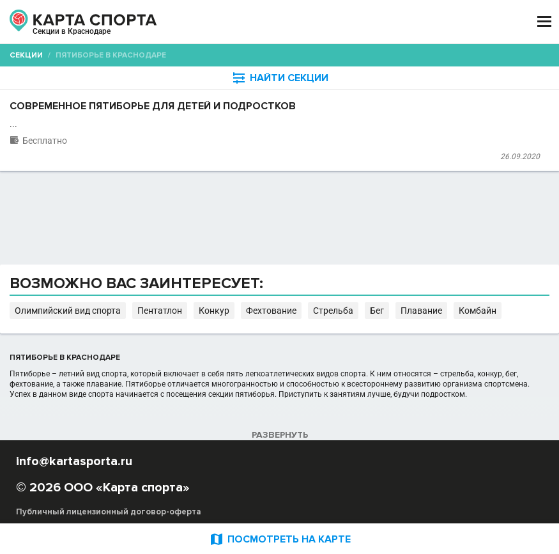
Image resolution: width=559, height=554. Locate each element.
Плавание (421, 310)
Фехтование (271, 310)
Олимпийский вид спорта (68, 310)
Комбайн (477, 310)
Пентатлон (159, 310)
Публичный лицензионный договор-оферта (108, 512)
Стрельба (333, 310)
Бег (377, 310)
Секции (26, 55)
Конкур (214, 310)
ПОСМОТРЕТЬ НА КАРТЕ (280, 539)
